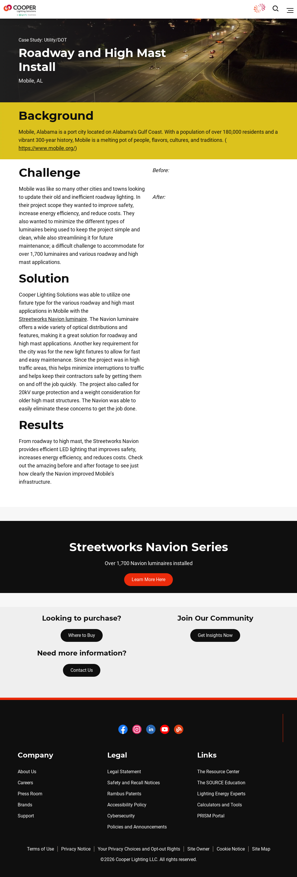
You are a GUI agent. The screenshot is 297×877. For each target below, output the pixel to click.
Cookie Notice (231, 849)
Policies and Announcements (137, 827)
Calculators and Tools (219, 805)
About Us (27, 771)
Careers (25, 782)
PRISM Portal (210, 816)
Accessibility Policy (126, 805)
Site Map (261, 849)
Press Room (30, 793)
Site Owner (198, 849)
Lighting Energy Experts (221, 793)
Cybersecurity (121, 816)
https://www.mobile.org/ (47, 148)
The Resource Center (218, 771)
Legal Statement (124, 771)
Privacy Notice (75, 849)
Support (26, 816)
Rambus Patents (124, 793)
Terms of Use (40, 849)
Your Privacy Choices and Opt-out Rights (139, 849)
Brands (25, 805)
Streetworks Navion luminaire (53, 319)
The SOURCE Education (221, 782)
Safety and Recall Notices (133, 782)
